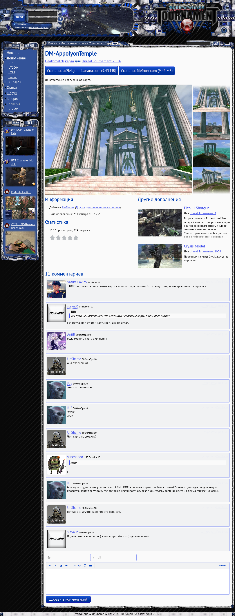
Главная (53, 43)
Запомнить (20, 24)
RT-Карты (14, 82)
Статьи (12, 87)
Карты (119, 43)
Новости (13, 52)
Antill (71, 334)
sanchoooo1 (76, 457)
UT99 (11, 72)
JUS (69, 383)
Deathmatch (54, 61)
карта (69, 61)
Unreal (12, 77)
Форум (12, 93)
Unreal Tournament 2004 (96, 43)
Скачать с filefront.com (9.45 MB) (147, 70)
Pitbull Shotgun (196, 207)
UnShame (68, 207)
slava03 (72, 306)
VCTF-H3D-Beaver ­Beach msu (23, 226)
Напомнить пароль (38, 27)
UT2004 (13, 67)
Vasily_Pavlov (77, 282)
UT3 (11, 63)
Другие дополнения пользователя (98, 207)
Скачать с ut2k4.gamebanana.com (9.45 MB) (81, 70)
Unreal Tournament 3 (203, 213)
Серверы (13, 104)
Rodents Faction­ (21, 192)
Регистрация (21, 27)
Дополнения (16, 58)
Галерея (13, 98)
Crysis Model (194, 246)
